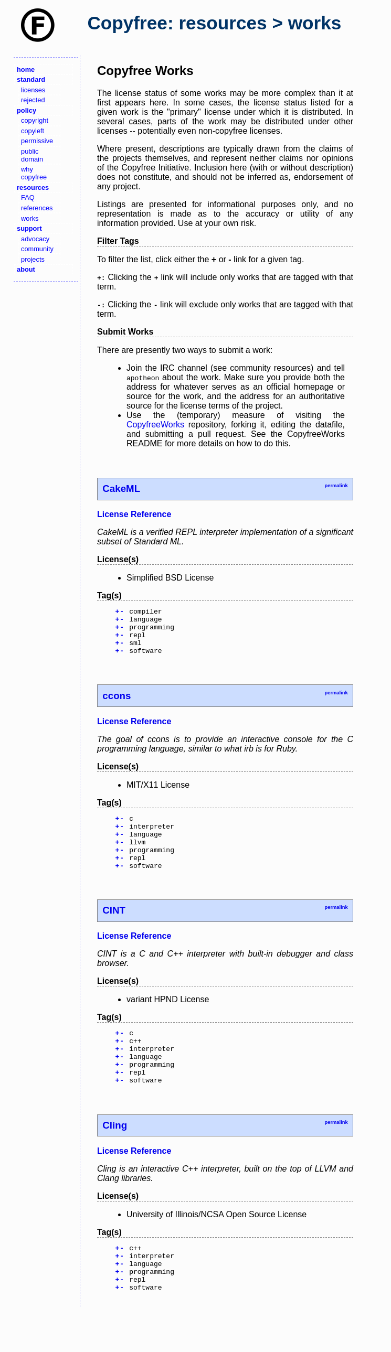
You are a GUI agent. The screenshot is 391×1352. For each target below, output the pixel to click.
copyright (34, 120)
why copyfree (34, 173)
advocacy (35, 239)
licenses (33, 90)
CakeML (121, 488)
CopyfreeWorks (155, 424)
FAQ (28, 197)
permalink (335, 485)
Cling (114, 1156)
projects (33, 259)
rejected (33, 100)
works (29, 218)
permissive (37, 141)
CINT (113, 930)
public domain (32, 155)
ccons (116, 705)
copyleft (32, 131)
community (37, 249)
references (36, 208)
